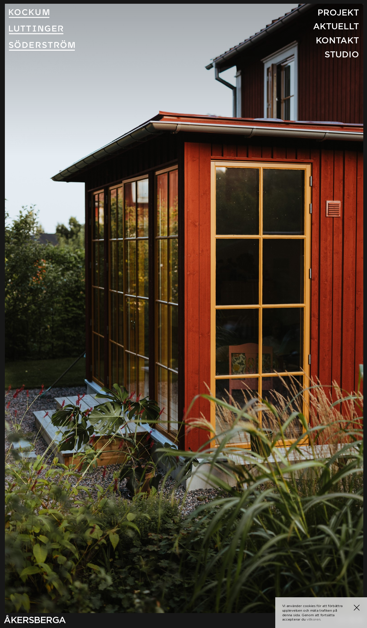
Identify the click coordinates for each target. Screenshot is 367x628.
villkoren (313, 619)
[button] (356, 607)
